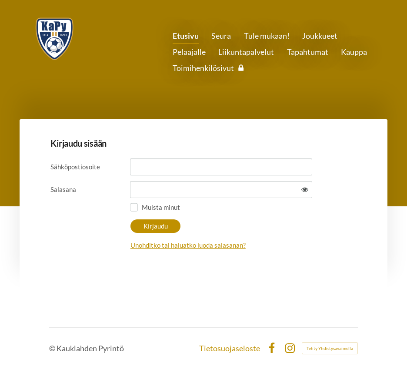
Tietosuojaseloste (229, 348)
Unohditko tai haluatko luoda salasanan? (188, 245)
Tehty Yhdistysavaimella (330, 348)
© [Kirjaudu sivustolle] (53, 348)
